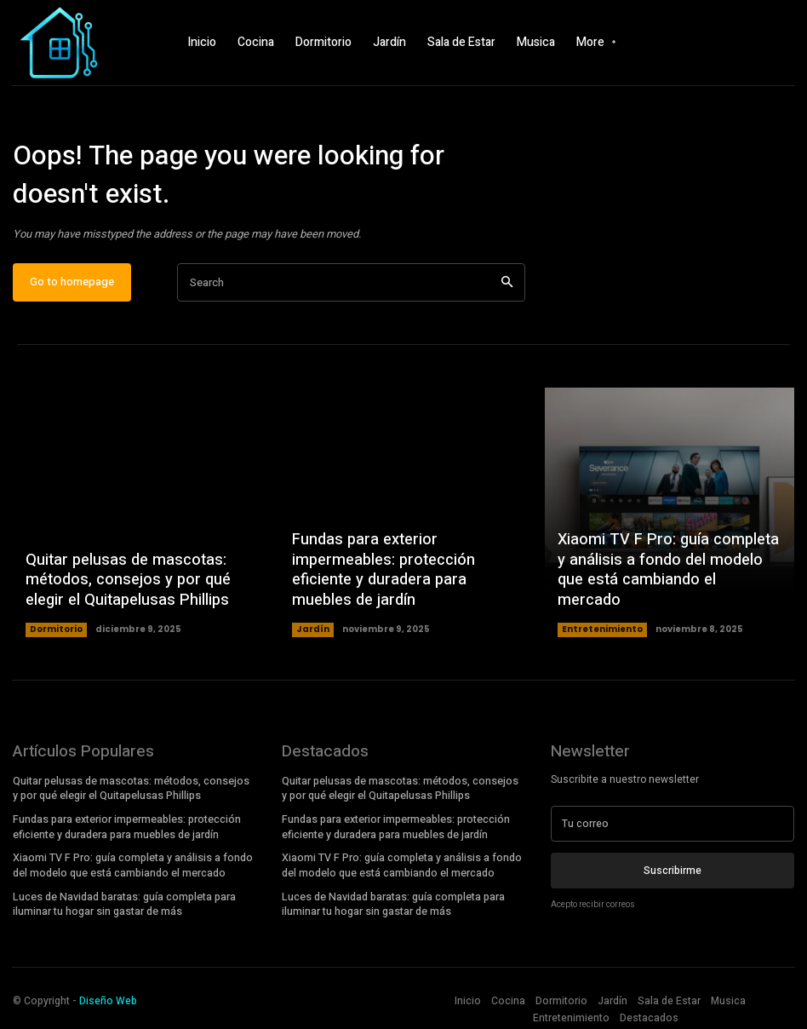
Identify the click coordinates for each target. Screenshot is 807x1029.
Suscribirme (672, 870)
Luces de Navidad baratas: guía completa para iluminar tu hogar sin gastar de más (124, 900)
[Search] (507, 283)
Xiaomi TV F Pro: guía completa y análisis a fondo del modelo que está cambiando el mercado (668, 580)
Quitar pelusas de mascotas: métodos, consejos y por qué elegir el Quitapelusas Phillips (126, 580)
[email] (672, 824)
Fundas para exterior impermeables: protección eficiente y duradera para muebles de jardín (382, 571)
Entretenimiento (602, 630)
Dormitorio (56, 630)
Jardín (312, 630)
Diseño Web (108, 995)
